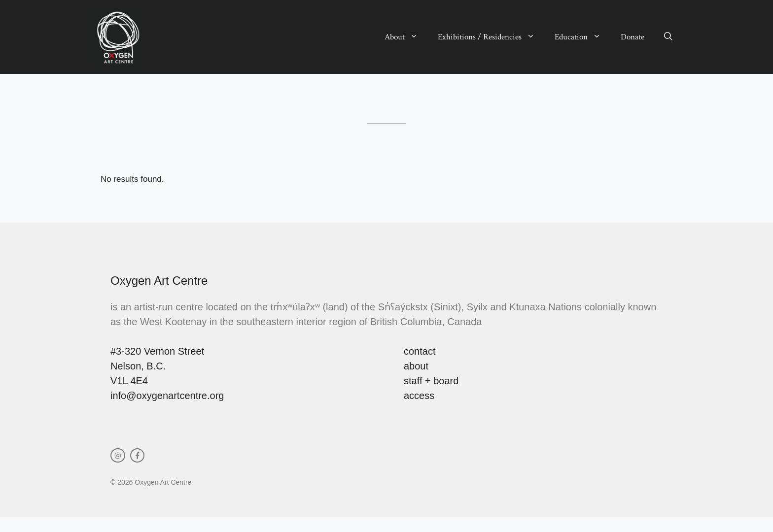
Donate (632, 37)
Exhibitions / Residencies (491, 37)
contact (419, 351)
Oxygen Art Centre (159, 280)
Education (583, 37)
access (419, 395)
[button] (668, 37)
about (416, 366)
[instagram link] (117, 455)
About (406, 37)
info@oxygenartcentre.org (167, 395)
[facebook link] (137, 455)
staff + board (431, 380)
